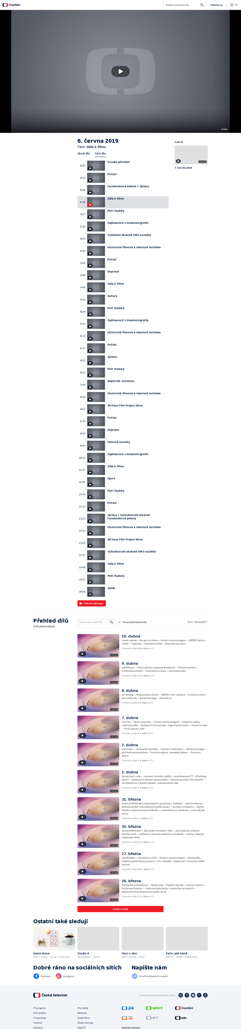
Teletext (37, 1022)
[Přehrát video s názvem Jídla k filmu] (120, 71)
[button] (120, 71)
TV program (39, 1007)
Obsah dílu (83, 153)
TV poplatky (39, 1017)
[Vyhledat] (111, 622)
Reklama (82, 1012)
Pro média (82, 1007)
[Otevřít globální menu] (234, 5)
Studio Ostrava (85, 1022)
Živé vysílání (39, 1012)
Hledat (201, 6)
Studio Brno (83, 1017)
